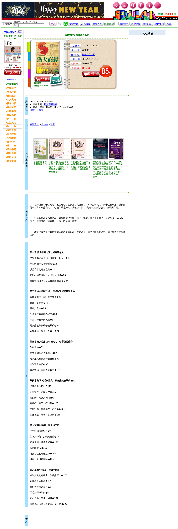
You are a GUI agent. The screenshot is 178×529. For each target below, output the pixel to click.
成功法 (44, 124)
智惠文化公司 (88, 54)
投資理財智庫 (50, 104)
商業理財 (34, 124)
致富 (52, 124)
